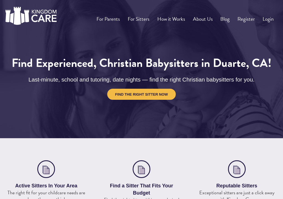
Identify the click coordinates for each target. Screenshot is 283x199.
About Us (208, 17)
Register (248, 17)
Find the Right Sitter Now (141, 94)
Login (269, 17)
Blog (229, 17)
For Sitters (146, 17)
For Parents (116, 17)
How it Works (177, 17)
